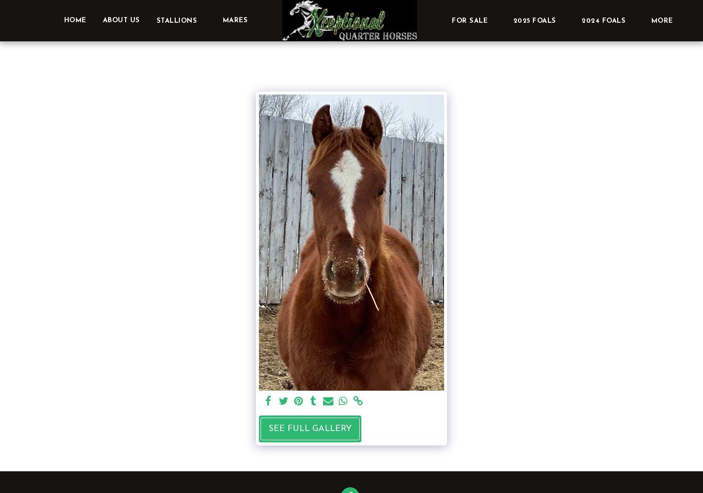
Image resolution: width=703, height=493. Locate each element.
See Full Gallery (310, 429)
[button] (181, 20)
